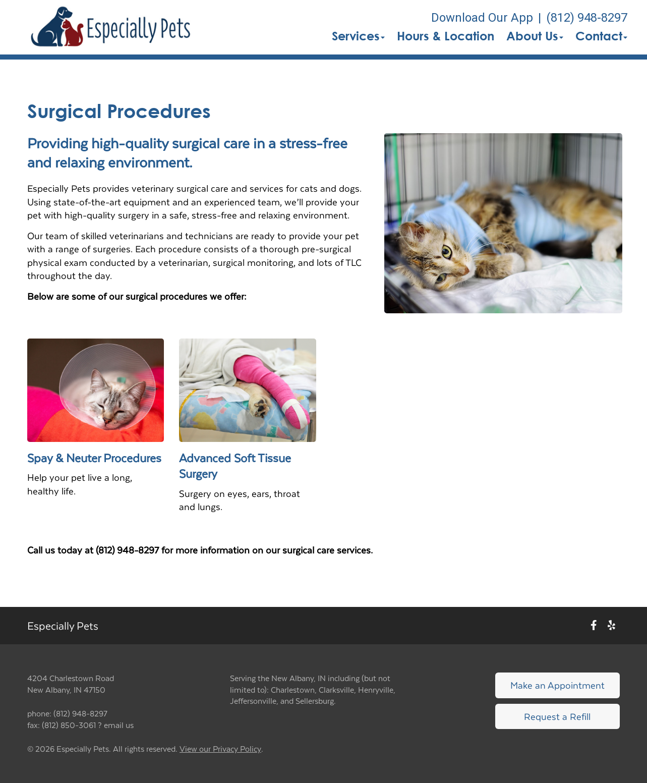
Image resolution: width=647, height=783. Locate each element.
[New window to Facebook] (594, 626)
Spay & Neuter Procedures (94, 458)
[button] (111, 27)
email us (119, 724)
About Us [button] (534, 36)
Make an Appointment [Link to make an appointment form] (557, 685)
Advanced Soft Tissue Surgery (235, 465)
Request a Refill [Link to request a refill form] (557, 716)
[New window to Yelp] (611, 626)
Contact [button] (601, 36)
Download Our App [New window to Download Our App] (482, 18)
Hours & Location (445, 36)
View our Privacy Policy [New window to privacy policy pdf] (220, 749)
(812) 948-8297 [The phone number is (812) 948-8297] (586, 18)
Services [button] (358, 36)
